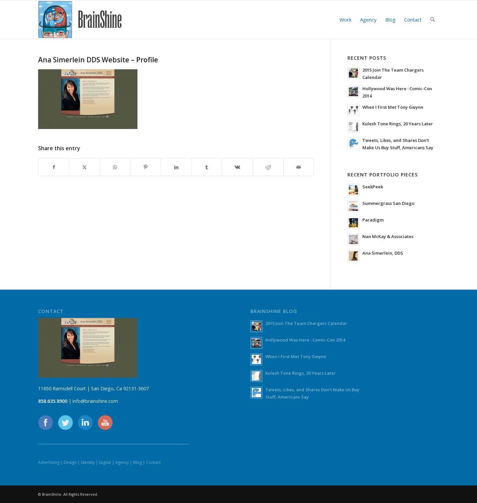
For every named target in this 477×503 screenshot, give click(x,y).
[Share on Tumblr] (207, 167)
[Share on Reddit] (268, 167)
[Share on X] (84, 167)
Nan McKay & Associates (387, 236)
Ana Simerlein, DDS (382, 253)
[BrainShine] (80, 19)
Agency (122, 462)
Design (70, 462)
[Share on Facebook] (53, 167)
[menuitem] (345, 19)
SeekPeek (372, 187)
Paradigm (373, 220)
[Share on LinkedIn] (176, 167)
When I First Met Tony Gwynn (392, 107)
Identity (88, 462)
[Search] (432, 19)
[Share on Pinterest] (146, 167)
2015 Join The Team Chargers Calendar (306, 323)
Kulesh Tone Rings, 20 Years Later (397, 124)
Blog (137, 462)
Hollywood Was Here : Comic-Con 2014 (305, 340)
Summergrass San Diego (388, 203)
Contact (153, 462)
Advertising (48, 462)
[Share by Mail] (299, 167)
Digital (105, 462)
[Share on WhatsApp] (115, 167)
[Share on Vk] (237, 167)
